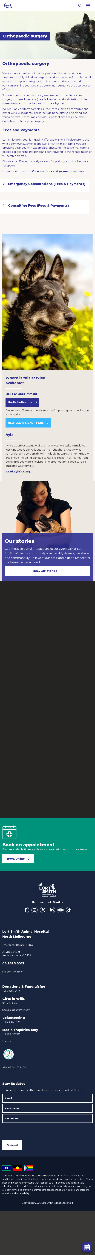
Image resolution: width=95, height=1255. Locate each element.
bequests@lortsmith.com (16, 1010)
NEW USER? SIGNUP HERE (26, 422)
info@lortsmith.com (13, 971)
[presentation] (26, 1130)
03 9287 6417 (9, 1003)
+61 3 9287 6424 (11, 1022)
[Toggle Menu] (88, 5)
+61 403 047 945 (11, 1034)
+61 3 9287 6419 (11, 990)
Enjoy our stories (45, 570)
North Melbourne (20, 402)
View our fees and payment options (58, 171)
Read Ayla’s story (18, 471)
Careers (6, 1041)
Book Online (16, 858)
